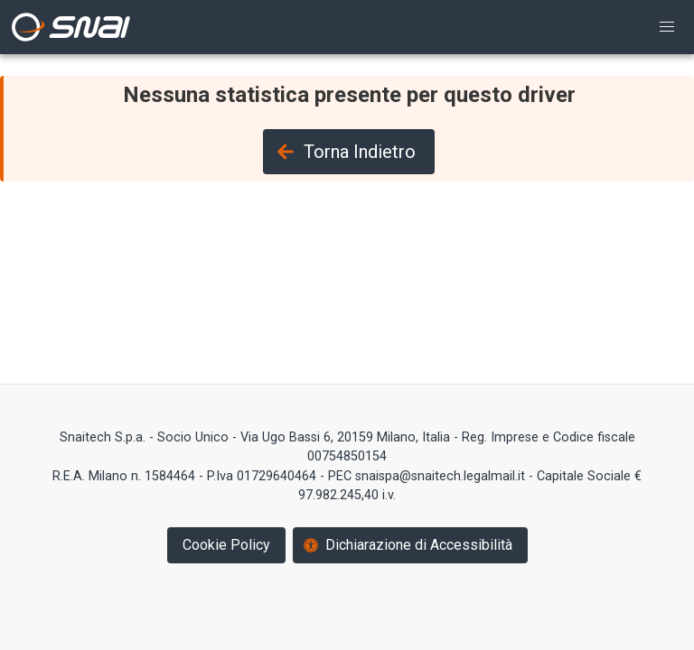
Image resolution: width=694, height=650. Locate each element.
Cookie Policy (226, 544)
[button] (667, 27)
